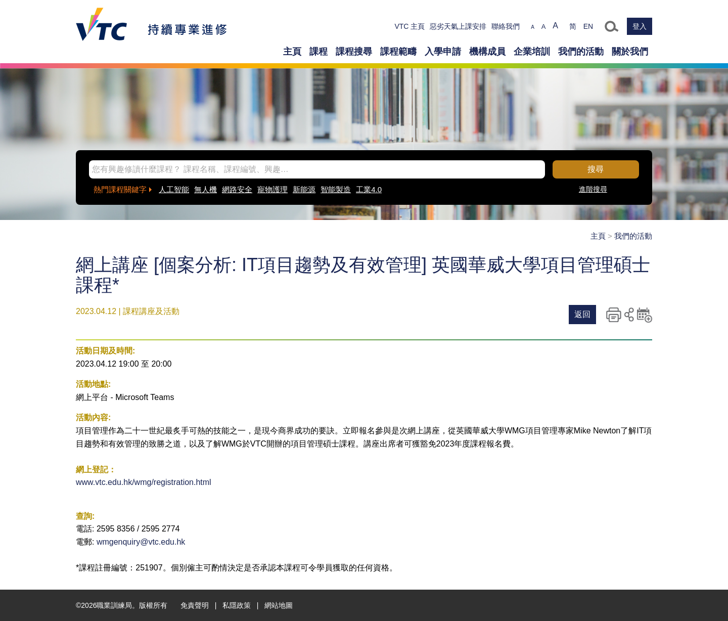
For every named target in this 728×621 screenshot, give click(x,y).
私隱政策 (236, 605)
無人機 (205, 189)
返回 (582, 314)
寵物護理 (272, 189)
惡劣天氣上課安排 (458, 26)
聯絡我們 (505, 26)
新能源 (304, 189)
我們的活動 (581, 52)
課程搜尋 (354, 52)
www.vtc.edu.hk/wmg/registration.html (143, 482)
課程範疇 (398, 52)
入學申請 (443, 52)
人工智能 (174, 189)
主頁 (292, 52)
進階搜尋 (593, 189)
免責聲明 (194, 605)
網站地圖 (278, 605)
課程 (318, 52)
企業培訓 (532, 52)
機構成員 (487, 52)
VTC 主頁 (409, 26)
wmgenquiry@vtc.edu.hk (141, 542)
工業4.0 (369, 189)
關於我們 (630, 52)
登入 (639, 26)
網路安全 (237, 189)
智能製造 (336, 189)
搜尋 (595, 169)
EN (588, 26)
